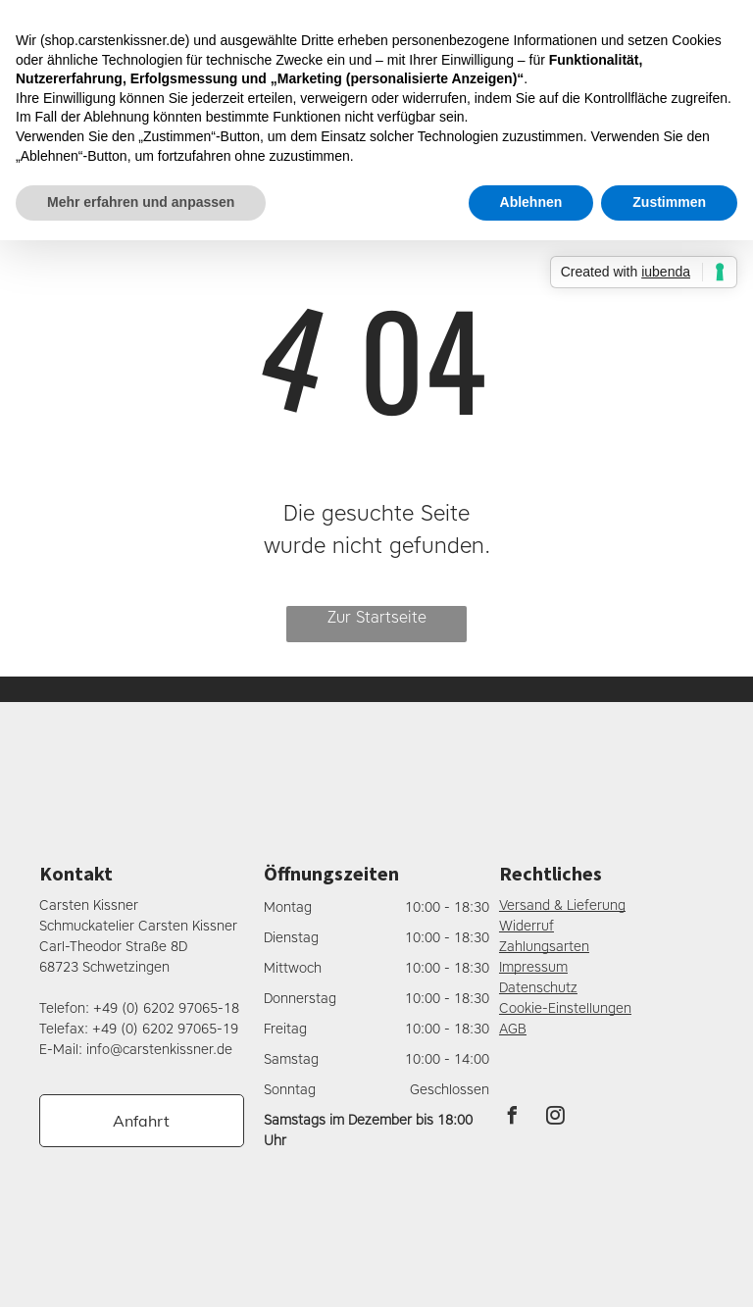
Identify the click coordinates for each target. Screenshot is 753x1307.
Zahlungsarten (544, 946)
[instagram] (556, 1118)
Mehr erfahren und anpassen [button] (140, 202)
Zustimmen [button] (669, 202)
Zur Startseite (377, 617)
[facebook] (513, 1118)
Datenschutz (538, 988)
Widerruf (526, 926)
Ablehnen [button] (531, 202)
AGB (513, 1029)
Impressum (533, 967)
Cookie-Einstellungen (565, 1008)
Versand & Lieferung (562, 905)
